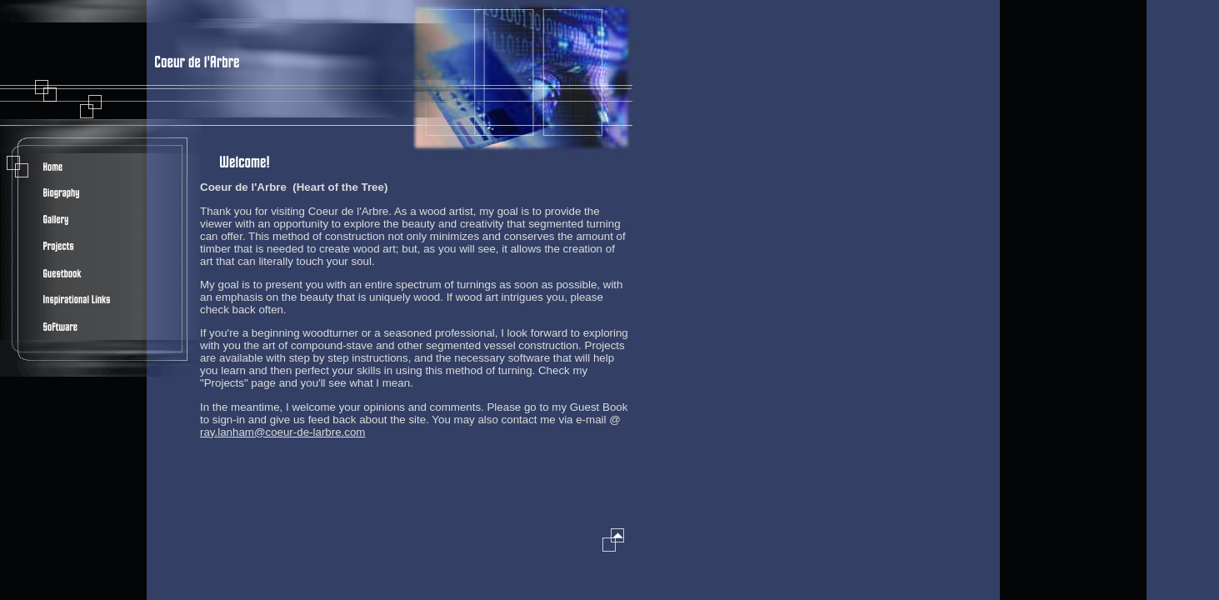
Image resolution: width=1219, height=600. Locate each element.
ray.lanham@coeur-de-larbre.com (282, 432)
